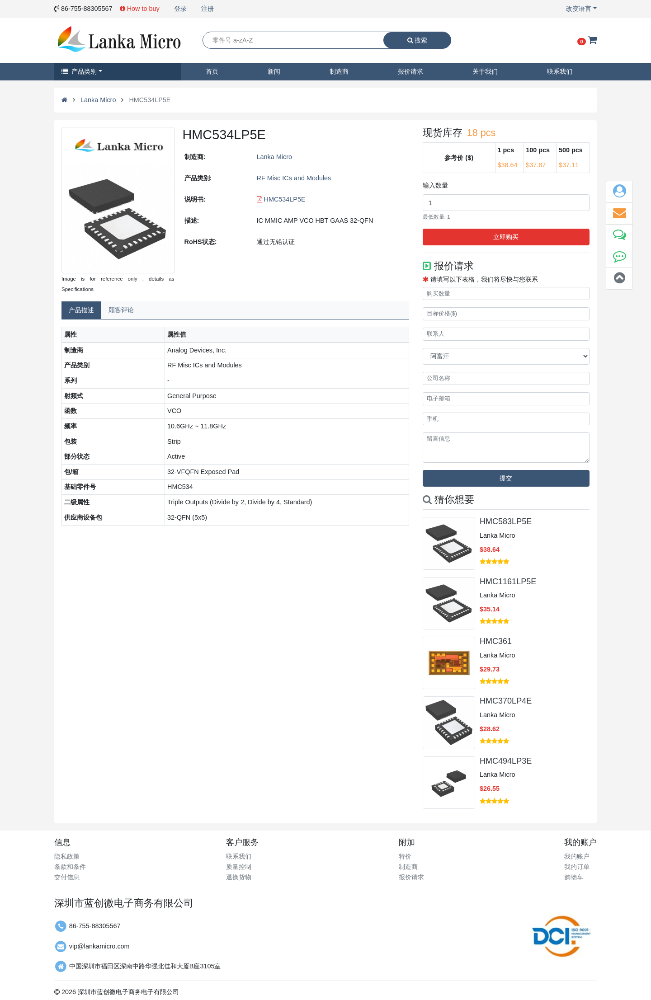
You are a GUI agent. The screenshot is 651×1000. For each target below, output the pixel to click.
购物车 (573, 877)
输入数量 (435, 185)
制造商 (339, 71)
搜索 (417, 40)
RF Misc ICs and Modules (294, 178)
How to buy (140, 8)
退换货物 (238, 877)
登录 (180, 8)
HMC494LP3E (506, 760)
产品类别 (79, 71)
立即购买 (506, 236)
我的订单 (577, 866)
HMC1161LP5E (508, 581)
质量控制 (238, 866)
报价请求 (410, 71)
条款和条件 (70, 866)
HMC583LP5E (506, 521)
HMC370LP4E (506, 700)
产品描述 (81, 310)
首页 (212, 71)
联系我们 (559, 71)
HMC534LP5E (281, 199)
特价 (405, 856)
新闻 (274, 71)
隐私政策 (67, 856)
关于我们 (485, 71)
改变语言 (578, 8)
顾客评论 (121, 310)
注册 (207, 8)
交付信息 (67, 877)
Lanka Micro (98, 99)
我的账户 (577, 856)
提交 (506, 478)
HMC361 (496, 641)
